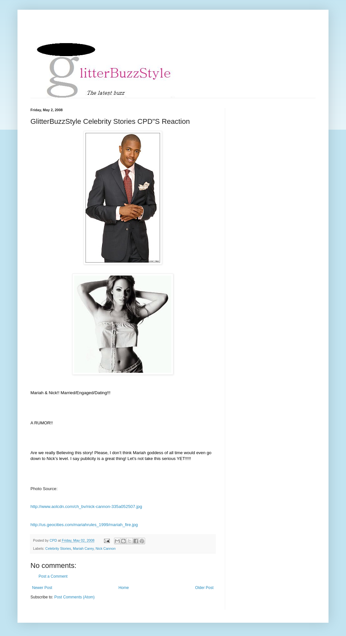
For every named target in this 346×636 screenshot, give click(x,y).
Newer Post (42, 587)
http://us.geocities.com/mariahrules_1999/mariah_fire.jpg (84, 524)
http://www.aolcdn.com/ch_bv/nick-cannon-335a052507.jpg (86, 506)
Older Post (204, 587)
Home (124, 587)
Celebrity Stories (58, 548)
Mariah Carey (83, 548)
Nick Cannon (106, 548)
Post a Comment (53, 576)
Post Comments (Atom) (74, 597)
